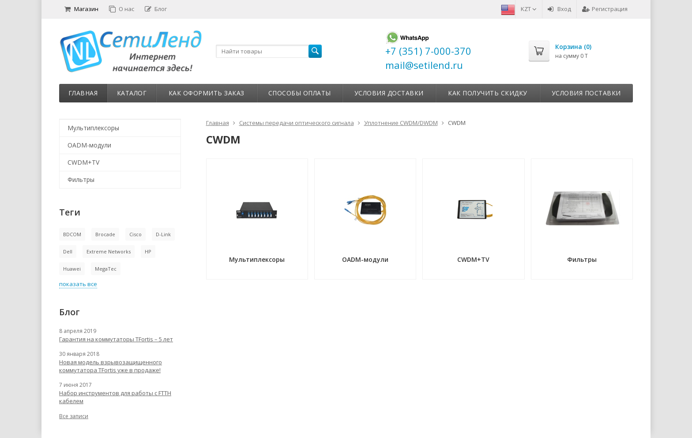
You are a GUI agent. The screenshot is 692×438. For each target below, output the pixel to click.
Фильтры (81, 179)
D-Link (163, 234)
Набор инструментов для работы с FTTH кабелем (115, 397)
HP (148, 251)
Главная (83, 93)
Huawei (72, 268)
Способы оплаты (299, 93)
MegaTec (106, 268)
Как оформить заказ (206, 93)
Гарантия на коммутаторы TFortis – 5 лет (116, 339)
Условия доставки (389, 93)
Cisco (135, 234)
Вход (559, 9)
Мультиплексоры (93, 128)
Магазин (81, 9)
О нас (121, 9)
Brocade (105, 234)
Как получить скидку (487, 93)
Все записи (73, 416)
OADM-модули (89, 145)
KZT (529, 9)
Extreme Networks (108, 251)
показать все (78, 284)
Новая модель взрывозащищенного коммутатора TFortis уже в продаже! (110, 366)
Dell (67, 251)
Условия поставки (586, 93)
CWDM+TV (83, 162)
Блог (156, 9)
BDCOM (72, 234)
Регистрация (605, 9)
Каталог (132, 93)
